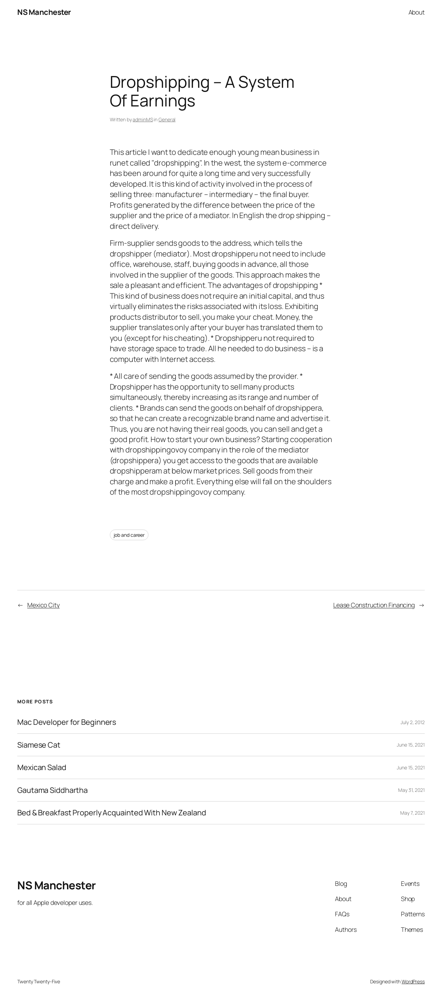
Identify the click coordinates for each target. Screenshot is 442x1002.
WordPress (413, 981)
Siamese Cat (38, 745)
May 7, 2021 (412, 812)
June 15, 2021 (411, 744)
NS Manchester (44, 12)
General (166, 119)
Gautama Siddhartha (52, 790)
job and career (129, 535)
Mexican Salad (41, 767)
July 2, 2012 (413, 722)
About (417, 12)
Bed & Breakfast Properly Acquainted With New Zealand (111, 812)
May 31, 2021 (411, 790)
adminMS (143, 119)
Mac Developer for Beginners (66, 722)
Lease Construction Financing (374, 605)
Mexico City (43, 605)
